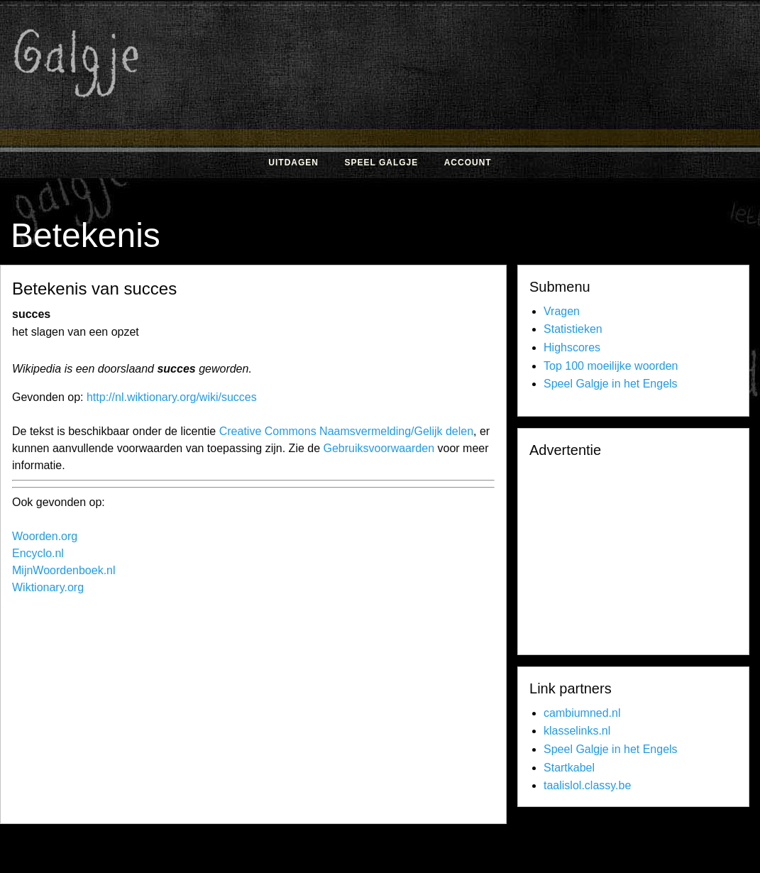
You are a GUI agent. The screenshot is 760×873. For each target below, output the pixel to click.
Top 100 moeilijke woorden (611, 366)
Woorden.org (44, 536)
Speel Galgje (381, 163)
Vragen (562, 311)
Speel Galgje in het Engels (611, 384)
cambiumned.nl (582, 713)
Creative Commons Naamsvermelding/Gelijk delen (346, 431)
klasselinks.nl (577, 731)
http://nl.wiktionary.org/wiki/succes (172, 397)
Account (468, 163)
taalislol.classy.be (587, 785)
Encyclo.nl (38, 553)
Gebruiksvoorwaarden (379, 448)
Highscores (572, 347)
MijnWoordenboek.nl (64, 570)
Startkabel (569, 768)
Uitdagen (293, 163)
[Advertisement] (267, 712)
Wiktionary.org (48, 587)
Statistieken (573, 329)
